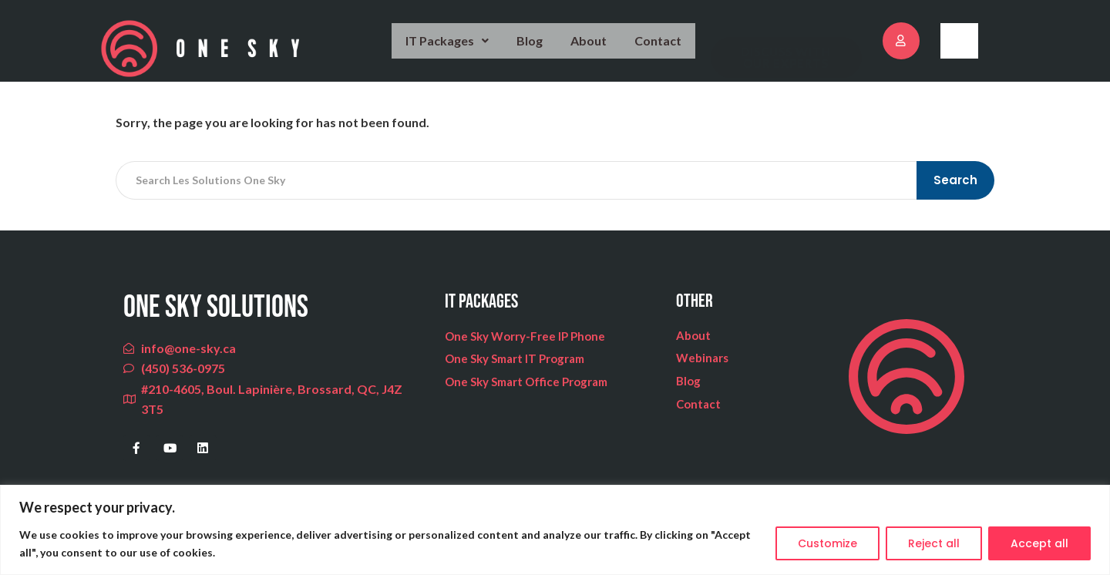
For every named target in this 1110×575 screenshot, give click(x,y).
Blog (532, 47)
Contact (659, 48)
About (591, 47)
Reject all (934, 543)
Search (957, 194)
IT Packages (449, 47)
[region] (555, 530)
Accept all (1039, 543)
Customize (827, 543)
